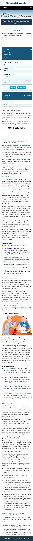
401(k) (18, 199)
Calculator (6, 40)
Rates (14, 40)
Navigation (8, 14)
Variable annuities (10, 257)
